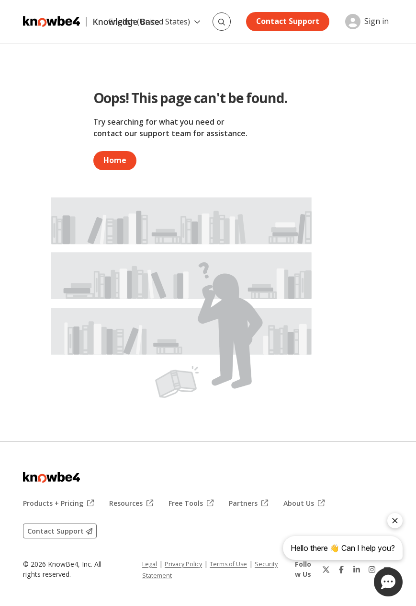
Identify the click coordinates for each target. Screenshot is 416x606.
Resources (131, 503)
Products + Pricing (58, 503)
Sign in (376, 21)
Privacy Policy (183, 564)
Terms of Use (228, 564)
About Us (304, 503)
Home (114, 160)
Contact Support (287, 21)
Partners (248, 503)
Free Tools (191, 503)
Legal (149, 564)
